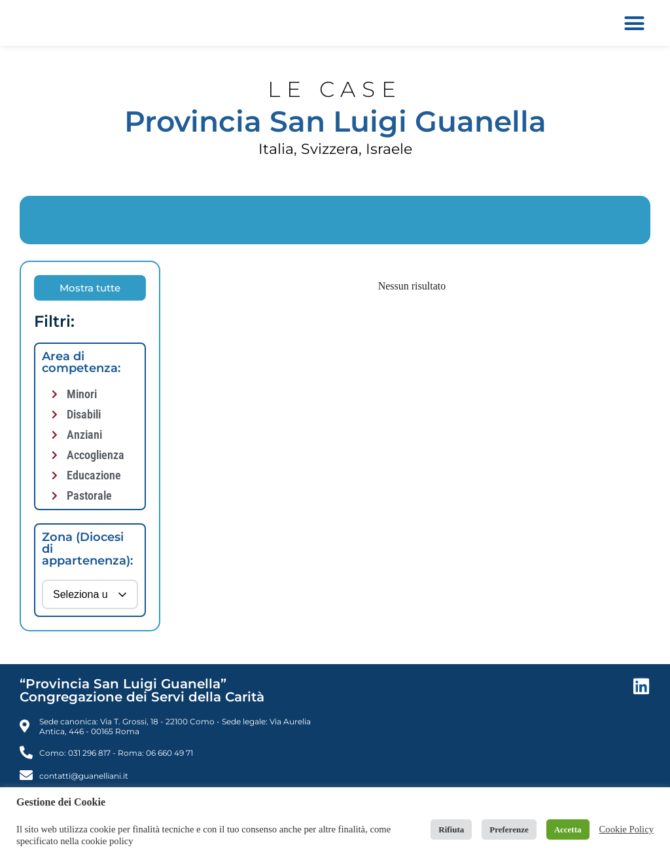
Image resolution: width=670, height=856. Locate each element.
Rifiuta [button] (451, 829)
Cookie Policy (626, 829)
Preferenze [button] (508, 829)
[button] (634, 23)
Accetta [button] (568, 829)
